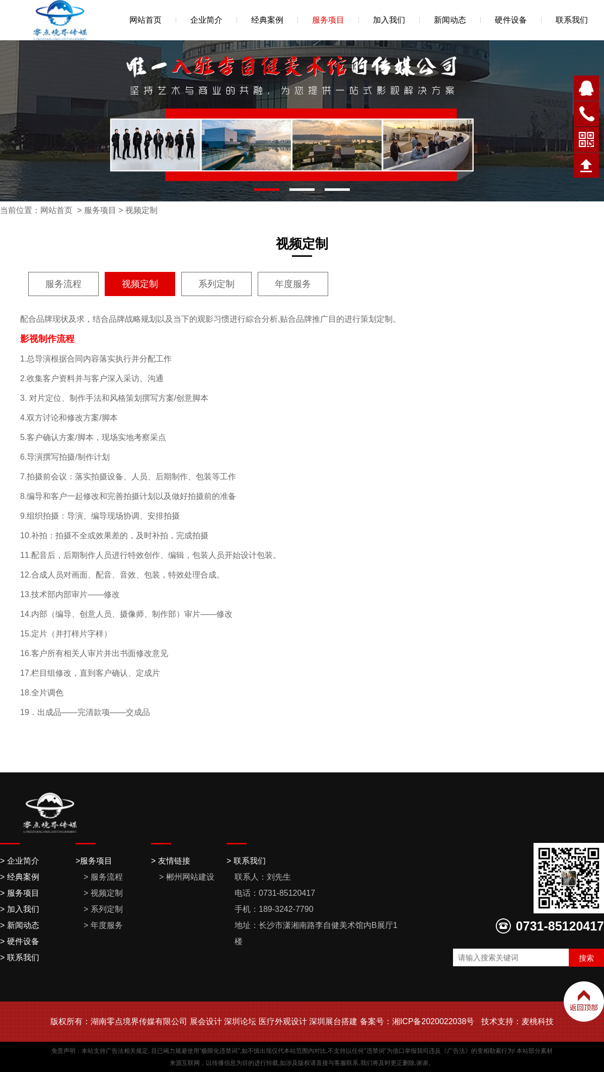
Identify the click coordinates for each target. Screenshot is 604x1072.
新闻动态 (450, 20)
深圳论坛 (240, 1021)
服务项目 (328, 20)
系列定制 (216, 284)
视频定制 (141, 210)
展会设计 (206, 1021)
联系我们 (572, 20)
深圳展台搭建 (333, 1021)
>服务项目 (94, 860)
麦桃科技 (537, 1021)
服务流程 (63, 284)
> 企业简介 (19, 860)
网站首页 (145, 20)
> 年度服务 (103, 925)
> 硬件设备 (19, 941)
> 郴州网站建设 (186, 877)
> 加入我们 (19, 909)
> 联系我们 (19, 957)
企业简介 (206, 20)
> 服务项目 (19, 893)
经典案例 (267, 20)
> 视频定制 (103, 893)
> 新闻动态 (19, 925)
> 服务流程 (103, 877)
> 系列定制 (103, 909)
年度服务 (293, 284)
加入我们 (389, 20)
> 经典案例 (19, 877)
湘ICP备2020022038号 (433, 1021)
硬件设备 (511, 20)
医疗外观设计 (283, 1021)
